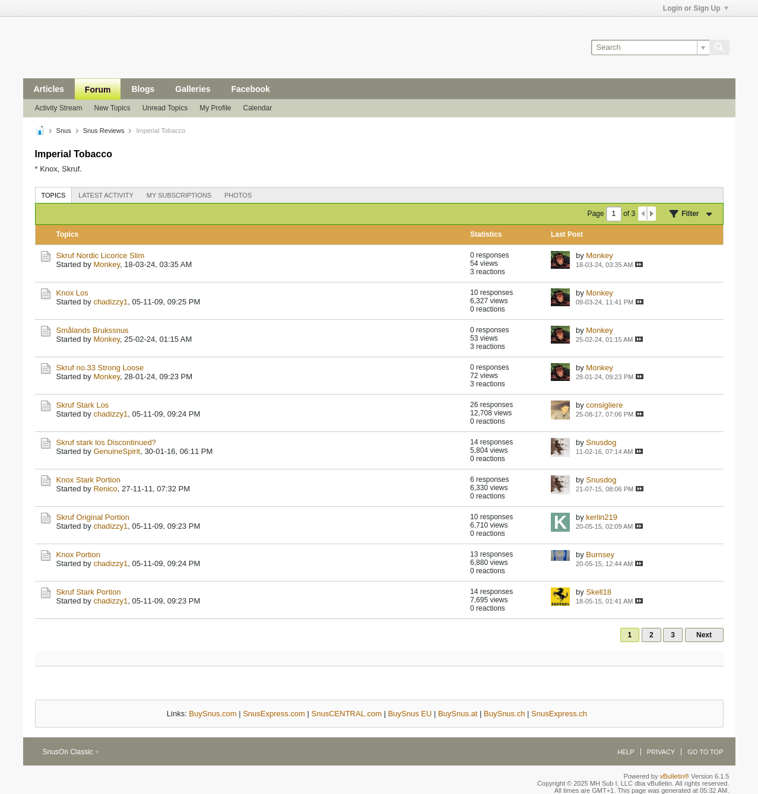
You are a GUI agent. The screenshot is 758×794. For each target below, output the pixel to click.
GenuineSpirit (116, 451)
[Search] (650, 47)
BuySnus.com (212, 713)
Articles (49, 89)
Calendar (257, 108)
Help (626, 751)
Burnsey (600, 554)
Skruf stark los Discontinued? (106, 442)
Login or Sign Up (695, 8)
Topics (54, 195)
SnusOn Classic (71, 752)
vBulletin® (675, 776)
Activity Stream (59, 108)
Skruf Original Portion (93, 517)
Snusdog (601, 442)
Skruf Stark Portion (88, 591)
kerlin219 (601, 517)
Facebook (250, 89)
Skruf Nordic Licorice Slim (100, 255)
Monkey (106, 264)
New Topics (112, 108)
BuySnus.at (458, 713)
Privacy (661, 751)
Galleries (192, 89)
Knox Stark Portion (88, 479)
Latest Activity (106, 195)
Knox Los (72, 292)
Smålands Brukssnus (92, 330)
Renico (105, 488)
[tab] (53, 195)
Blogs (142, 89)
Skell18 (598, 591)
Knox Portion (78, 554)
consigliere (604, 405)
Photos (238, 195)
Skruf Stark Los (82, 405)
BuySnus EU (410, 713)
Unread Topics (165, 108)
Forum (98, 89)
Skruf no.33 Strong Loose (100, 367)
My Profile (215, 108)
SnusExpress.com (274, 713)
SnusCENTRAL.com (347, 713)
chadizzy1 (110, 301)
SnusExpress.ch (559, 713)
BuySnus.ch (504, 713)
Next (704, 635)
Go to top (705, 751)
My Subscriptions (179, 195)
